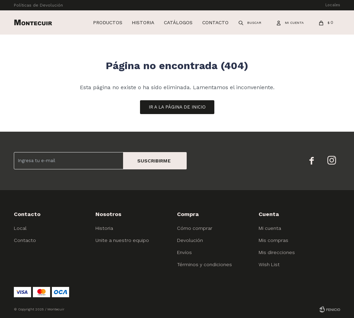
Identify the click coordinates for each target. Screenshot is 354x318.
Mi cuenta (270, 228)
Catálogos (178, 22)
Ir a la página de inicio (177, 107)
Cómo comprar (194, 228)
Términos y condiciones (204, 264)
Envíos (184, 252)
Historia (143, 22)
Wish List (269, 264)
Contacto (215, 22)
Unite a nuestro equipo (122, 240)
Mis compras (273, 240)
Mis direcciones (277, 252)
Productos (107, 22)
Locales (332, 5)
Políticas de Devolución (38, 5)
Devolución (190, 240)
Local (20, 228)
